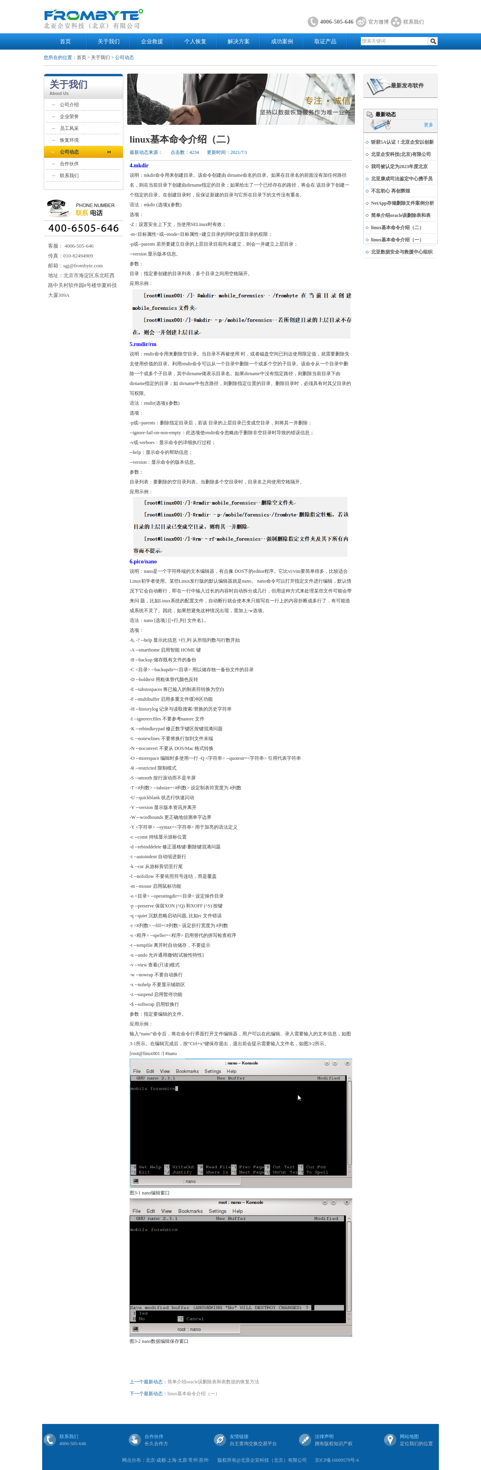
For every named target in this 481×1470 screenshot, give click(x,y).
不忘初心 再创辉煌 (390, 191)
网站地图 (409, 1436)
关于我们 (109, 41)
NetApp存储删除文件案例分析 (402, 203)
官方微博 (378, 22)
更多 (428, 125)
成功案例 (282, 41)
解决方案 (239, 41)
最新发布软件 (407, 86)
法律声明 (324, 1436)
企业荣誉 (69, 116)
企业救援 (152, 41)
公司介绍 (69, 104)
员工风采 (69, 128)
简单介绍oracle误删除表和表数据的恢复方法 (213, 1382)
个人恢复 (195, 41)
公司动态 (69, 152)
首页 (65, 41)
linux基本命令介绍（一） (193, 1393)
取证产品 (325, 41)
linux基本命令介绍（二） (397, 227)
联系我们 (413, 22)
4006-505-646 (337, 22)
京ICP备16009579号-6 (337, 1460)
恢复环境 (69, 140)
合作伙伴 (69, 164)
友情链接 (239, 1436)
